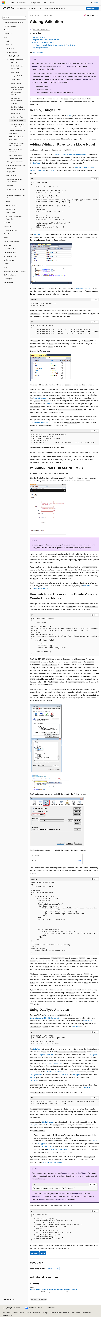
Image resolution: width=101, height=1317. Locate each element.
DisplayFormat (47, 1122)
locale (93, 1141)
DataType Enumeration (52, 1063)
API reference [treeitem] (8, 282)
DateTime (81, 1173)
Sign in (96, 2)
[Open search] (91, 3)
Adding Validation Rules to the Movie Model (45, 40)
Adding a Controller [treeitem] (17, 76)
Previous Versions (18, 1313)
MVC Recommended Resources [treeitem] (15, 151)
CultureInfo (86, 1088)
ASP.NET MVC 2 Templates (57, 1149)
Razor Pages (83, 79)
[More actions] (97, 15)
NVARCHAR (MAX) (82, 288)
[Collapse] (25, 14)
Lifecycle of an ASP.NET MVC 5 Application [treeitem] (16, 144)
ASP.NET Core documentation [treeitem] (13, 22)
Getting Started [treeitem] (14, 56)
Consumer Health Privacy (59, 1313)
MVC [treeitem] (7, 41)
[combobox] (14, 18)
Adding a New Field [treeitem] (17, 117)
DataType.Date (35, 1075)
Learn (32, 15)
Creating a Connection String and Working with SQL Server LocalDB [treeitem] (18, 90)
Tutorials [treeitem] (7, 30)
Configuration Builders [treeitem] (11, 230)
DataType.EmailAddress (55, 1072)
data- (32, 1077)
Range (63, 1173)
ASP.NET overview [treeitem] (10, 26)
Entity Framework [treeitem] (9, 260)
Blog (28, 1313)
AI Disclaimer (6, 1313)
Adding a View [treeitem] (15, 79)
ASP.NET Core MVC (62, 66)
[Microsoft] (3, 2)
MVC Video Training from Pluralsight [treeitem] (14, 218)
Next (43, 1253)
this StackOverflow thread (51, 1162)
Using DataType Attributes (40, 48)
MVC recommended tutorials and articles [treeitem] (15, 157)
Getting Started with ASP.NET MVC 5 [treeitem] (17, 67)
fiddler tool (87, 586)
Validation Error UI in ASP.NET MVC (43, 42)
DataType (36, 163)
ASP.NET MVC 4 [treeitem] (11, 209)
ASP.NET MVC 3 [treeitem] (11, 213)
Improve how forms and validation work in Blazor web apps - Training (53, 1289)
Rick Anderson (37, 53)
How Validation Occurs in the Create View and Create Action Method (53, 45)
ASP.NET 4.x (48, 15)
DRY (68, 116)
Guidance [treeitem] (10, 48)
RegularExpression (37, 170)
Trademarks (86, 1313)
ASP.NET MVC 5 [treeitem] (11, 205)
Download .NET (92, 8)
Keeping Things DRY (38, 37)
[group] (64, 205)
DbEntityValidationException (40, 422)
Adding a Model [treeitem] (16, 83)
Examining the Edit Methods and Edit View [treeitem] (18, 108)
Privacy (44, 1313)
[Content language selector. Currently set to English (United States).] (11, 1308)
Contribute (36, 1313)
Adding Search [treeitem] (15, 113)
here (67, 63)
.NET (39, 15)
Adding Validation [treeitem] (17, 121)
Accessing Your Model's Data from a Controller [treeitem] (17, 101)
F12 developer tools (39, 589)
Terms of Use (75, 1313)
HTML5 (63, 1075)
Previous (34, 1253)
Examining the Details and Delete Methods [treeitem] (18, 126)
